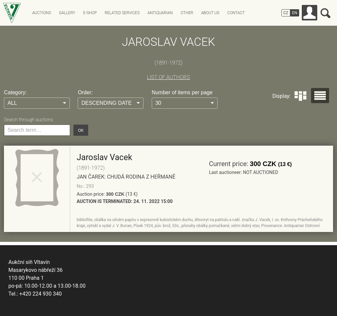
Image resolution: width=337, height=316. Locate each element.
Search (325, 13)
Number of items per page (182, 92)
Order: (85, 92)
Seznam (320, 95)
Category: (15, 92)
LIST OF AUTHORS (168, 77)
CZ (285, 13)
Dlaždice (300, 96)
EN (294, 13)
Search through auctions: (29, 119)
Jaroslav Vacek (104, 157)
